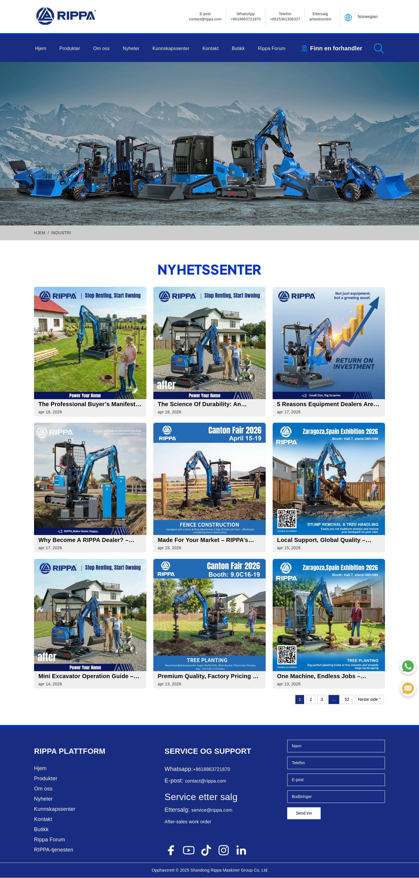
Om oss (101, 48)
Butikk (238, 48)
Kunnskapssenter (170, 48)
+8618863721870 (211, 769)
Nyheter (131, 48)
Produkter (69, 48)
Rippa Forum (271, 48)
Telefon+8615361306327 (285, 16)
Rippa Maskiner (225, 870)
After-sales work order (188, 822)
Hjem (40, 48)
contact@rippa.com (205, 781)
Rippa (45, 751)
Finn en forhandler (336, 48)
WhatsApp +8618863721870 (245, 16)
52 (347, 699)
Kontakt (211, 48)
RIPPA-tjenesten (53, 850)
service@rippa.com (211, 810)
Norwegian (368, 16)
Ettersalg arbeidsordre (320, 16)
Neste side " (369, 699)
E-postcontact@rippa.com (205, 16)
